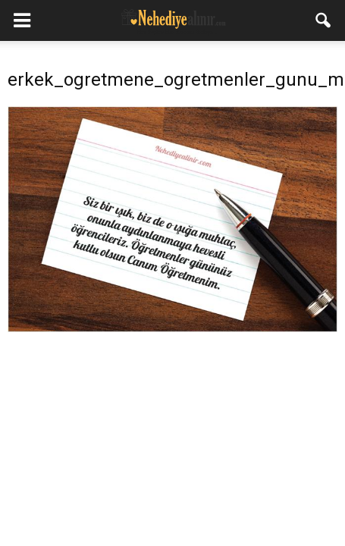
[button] (324, 20)
